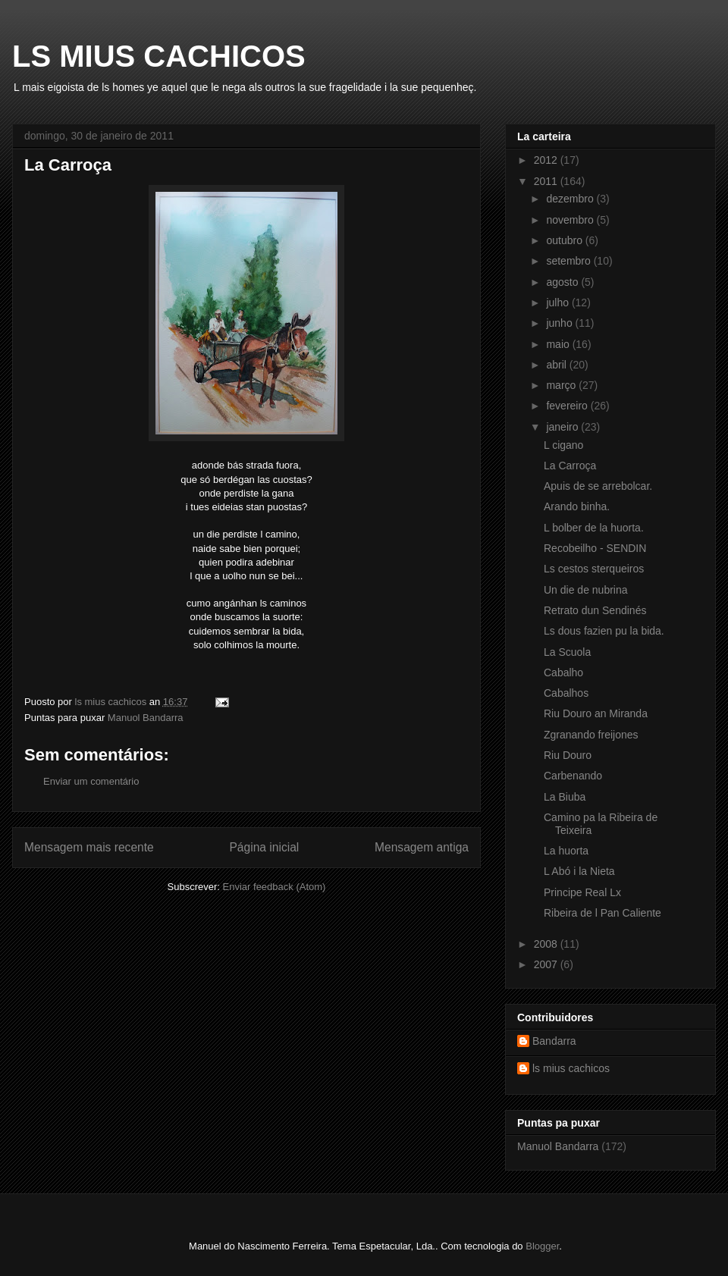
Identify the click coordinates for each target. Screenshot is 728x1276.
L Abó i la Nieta (579, 871)
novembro (571, 220)
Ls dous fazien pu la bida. (604, 631)
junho (560, 323)
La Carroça (570, 465)
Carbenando (573, 776)
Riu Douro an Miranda (596, 713)
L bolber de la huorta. (594, 528)
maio (559, 344)
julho (558, 302)
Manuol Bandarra (146, 717)
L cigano (563, 445)
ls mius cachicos (571, 1068)
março (562, 385)
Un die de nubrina (586, 590)
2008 (547, 944)
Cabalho (563, 672)
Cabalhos (566, 693)
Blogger (542, 1246)
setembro (569, 261)
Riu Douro (568, 755)
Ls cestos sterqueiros (594, 569)
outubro (565, 240)
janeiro (563, 427)
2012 (547, 160)
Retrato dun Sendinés (595, 610)
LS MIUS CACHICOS (159, 56)
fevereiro (568, 406)
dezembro (571, 199)
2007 (547, 964)
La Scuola (567, 652)
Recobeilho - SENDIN (595, 548)
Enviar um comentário (91, 781)
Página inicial (264, 847)
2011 (547, 181)
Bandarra (554, 1041)
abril (557, 365)
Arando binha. (577, 506)
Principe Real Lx (582, 892)
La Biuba (564, 797)
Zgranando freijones (591, 735)
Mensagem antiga (422, 847)
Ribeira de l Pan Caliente (602, 913)
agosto (563, 282)
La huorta (566, 851)
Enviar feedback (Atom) (274, 886)
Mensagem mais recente (89, 847)
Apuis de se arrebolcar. (598, 486)
